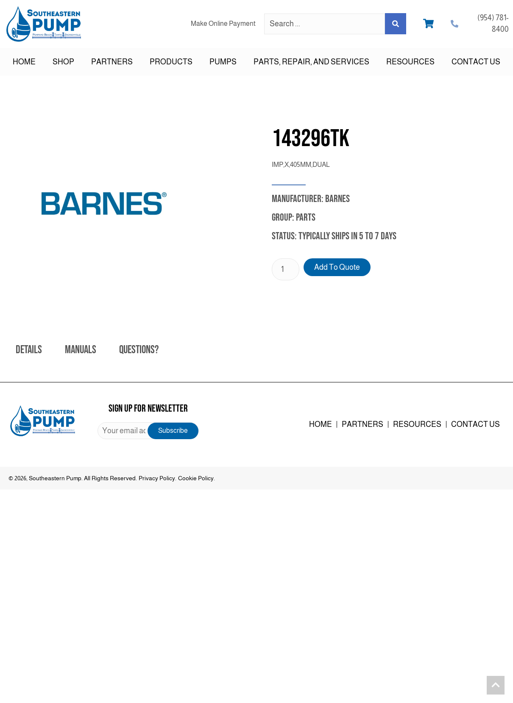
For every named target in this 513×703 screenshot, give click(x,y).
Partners (112, 62)
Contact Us (476, 62)
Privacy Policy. (157, 478)
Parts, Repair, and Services (311, 62)
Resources (410, 62)
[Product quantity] (285, 269)
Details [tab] (29, 350)
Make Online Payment (223, 23)
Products (171, 62)
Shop (63, 62)
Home (24, 62)
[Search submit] (395, 23)
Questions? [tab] (139, 350)
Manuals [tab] (80, 350)
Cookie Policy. (196, 478)
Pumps (223, 62)
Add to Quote (337, 267)
